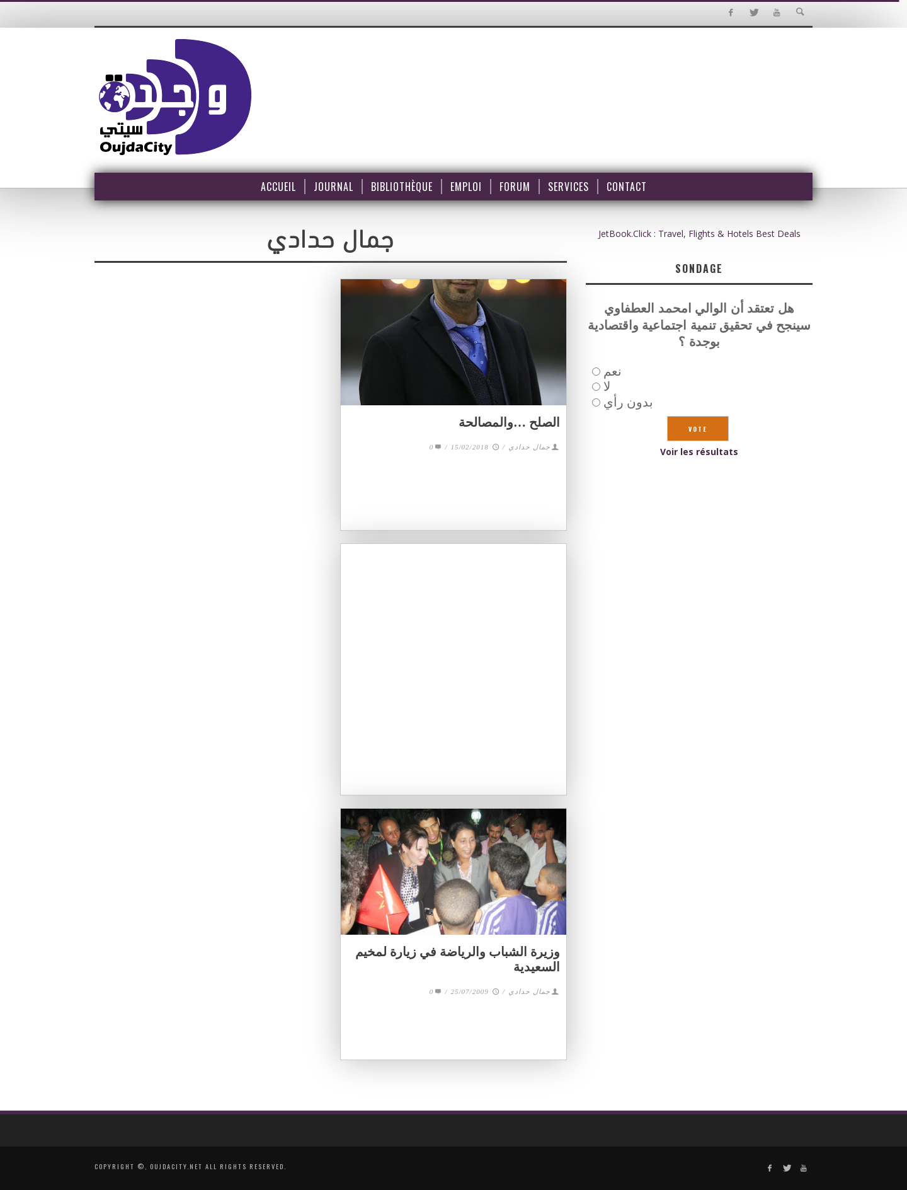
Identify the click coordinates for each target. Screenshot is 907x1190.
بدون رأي (628, 401)
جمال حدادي (529, 447)
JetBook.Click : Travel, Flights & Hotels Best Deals (699, 234)
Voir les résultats (699, 452)
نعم (612, 370)
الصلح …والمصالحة (509, 422)
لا (606, 386)
